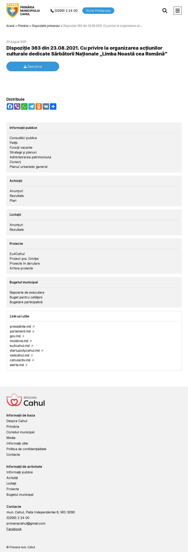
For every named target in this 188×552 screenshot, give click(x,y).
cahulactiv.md (20, 360)
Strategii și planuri (23, 152)
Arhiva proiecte (21, 268)
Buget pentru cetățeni (26, 297)
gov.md (15, 336)
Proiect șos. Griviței (24, 259)
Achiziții (12, 478)
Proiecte (12, 489)
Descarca (33, 66)
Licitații (11, 483)
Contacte (13, 455)
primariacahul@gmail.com (25, 523)
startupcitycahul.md (25, 350)
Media (10, 438)
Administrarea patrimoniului (30, 157)
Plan (13, 201)
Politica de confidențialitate (26, 449)
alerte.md (17, 365)
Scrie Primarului (98, 11)
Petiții (13, 143)
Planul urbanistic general (28, 167)
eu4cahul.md (20, 346)
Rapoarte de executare (27, 292)
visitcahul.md (19, 355)
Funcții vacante (21, 148)
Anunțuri (16, 191)
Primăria (12, 427)
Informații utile (17, 443)
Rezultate (17, 196)
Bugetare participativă (26, 302)
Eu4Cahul (17, 254)
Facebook (14, 529)
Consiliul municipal (20, 432)
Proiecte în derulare (25, 263)
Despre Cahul (16, 421)
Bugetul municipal (19, 495)
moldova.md (19, 341)
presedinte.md (20, 326)
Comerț (15, 162)
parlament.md (20, 331)
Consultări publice (23, 138)
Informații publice (19, 472)
